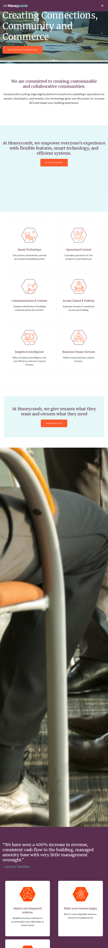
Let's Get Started (54, 162)
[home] (15, 5)
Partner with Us (54, 423)
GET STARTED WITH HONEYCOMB (22, 50)
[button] (102, 6)
